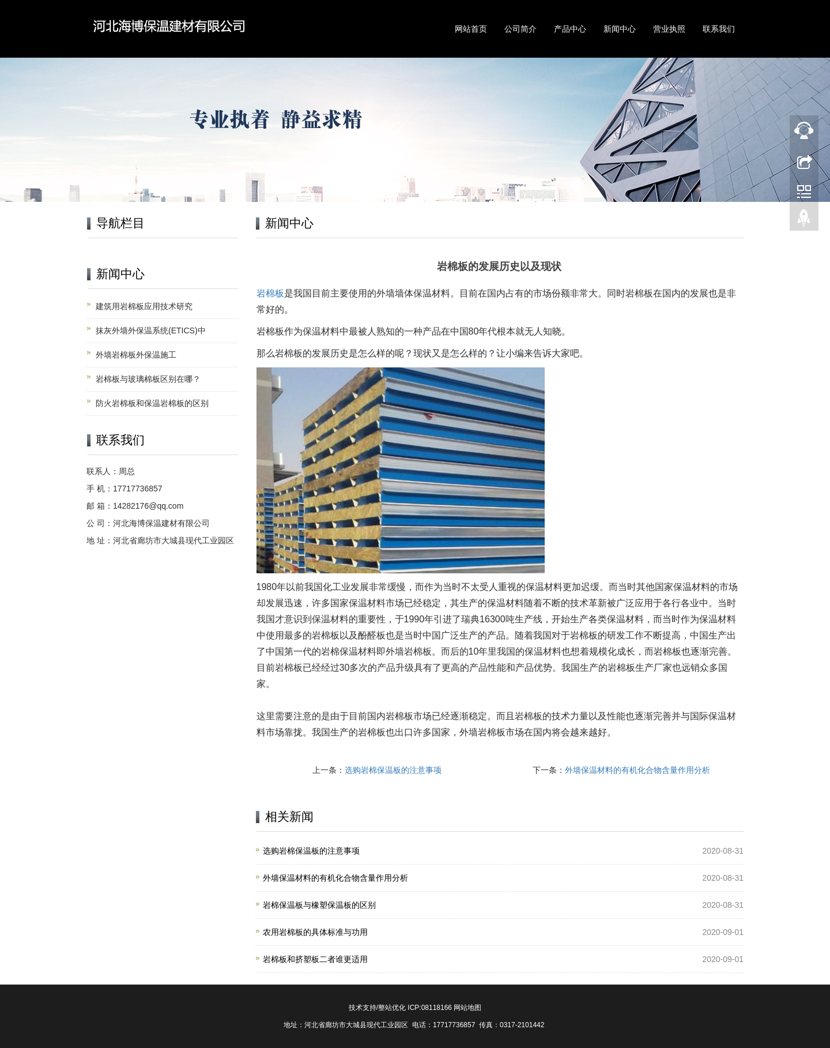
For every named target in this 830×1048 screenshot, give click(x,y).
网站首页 (471, 28)
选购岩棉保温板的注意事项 (393, 770)
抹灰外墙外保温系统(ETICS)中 (151, 330)
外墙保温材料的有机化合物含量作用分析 (637, 770)
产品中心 (570, 28)
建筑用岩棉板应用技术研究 (144, 306)
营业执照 (669, 28)
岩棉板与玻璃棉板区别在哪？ (148, 379)
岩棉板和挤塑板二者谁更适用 (315, 959)
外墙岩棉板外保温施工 (136, 354)
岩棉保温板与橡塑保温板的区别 (319, 905)
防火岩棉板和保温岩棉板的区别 (152, 403)
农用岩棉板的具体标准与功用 (315, 932)
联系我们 (719, 28)
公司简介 (520, 28)
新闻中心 (619, 28)
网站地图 (467, 1008)
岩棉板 (270, 293)
